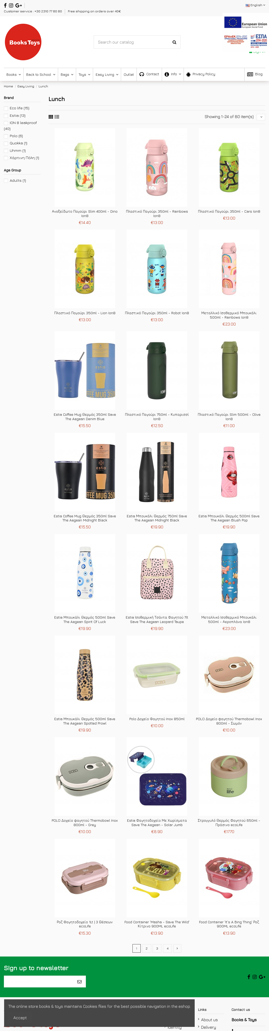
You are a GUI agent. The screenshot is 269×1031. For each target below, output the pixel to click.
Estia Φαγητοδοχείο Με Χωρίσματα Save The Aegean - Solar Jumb (157, 824)
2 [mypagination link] (146, 950)
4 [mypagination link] (168, 950)
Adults (18, 180)
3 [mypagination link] (157, 950)
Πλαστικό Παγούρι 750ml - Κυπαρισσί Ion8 (157, 418)
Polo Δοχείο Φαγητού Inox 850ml (157, 720)
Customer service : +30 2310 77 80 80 (33, 11)
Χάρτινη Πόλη (24, 157)
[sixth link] (57, 117)
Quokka (18, 143)
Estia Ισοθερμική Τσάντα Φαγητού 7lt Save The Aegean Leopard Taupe (157, 621)
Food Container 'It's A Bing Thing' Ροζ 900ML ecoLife (229, 925)
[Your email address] (38, 986)
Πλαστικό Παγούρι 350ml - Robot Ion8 (157, 314)
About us (209, 1025)
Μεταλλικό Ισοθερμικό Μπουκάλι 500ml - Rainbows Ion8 (229, 316)
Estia (17, 115)
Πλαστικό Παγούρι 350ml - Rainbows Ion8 (157, 215)
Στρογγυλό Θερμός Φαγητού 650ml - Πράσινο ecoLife (229, 824)
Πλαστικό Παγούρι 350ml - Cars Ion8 (229, 213)
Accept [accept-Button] (20, 1017)
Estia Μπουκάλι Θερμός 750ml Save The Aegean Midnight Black (157, 519)
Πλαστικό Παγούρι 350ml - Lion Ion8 (84, 314)
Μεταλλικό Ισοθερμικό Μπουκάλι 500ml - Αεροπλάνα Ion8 (229, 621)
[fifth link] (51, 117)
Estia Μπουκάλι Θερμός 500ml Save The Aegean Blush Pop (229, 519)
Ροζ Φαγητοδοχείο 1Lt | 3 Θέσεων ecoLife (85, 925)
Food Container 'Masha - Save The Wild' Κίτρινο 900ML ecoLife (157, 925)
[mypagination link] (178, 950)
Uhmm (18, 150)
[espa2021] (245, 31)
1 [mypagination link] (135, 950)
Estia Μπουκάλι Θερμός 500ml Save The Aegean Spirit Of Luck (84, 621)
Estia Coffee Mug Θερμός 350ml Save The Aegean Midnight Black (85, 519)
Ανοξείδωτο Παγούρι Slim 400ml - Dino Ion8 (85, 215)
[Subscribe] (79, 986)
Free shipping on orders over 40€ (94, 11)
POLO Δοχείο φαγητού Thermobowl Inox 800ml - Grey (85, 824)
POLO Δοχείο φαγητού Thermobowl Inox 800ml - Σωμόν (229, 722)
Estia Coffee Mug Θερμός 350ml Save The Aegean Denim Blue (85, 418)
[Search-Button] (174, 42)
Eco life (19, 108)
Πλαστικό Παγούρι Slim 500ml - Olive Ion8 (229, 418)
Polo (16, 136)
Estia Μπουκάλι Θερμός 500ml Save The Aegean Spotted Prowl (84, 722)
